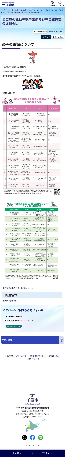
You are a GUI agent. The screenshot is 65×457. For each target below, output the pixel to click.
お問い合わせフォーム (13, 326)
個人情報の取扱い (54, 356)
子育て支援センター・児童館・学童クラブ (44, 10)
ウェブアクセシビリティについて (16, 356)
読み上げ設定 (59, 37)
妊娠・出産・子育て (25, 10)
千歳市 (8, 3)
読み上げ (47, 37)
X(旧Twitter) (24, 437)
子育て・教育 (14, 10)
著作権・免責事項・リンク (37, 356)
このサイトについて (33, 359)
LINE (40, 437)
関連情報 (11, 295)
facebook (32, 437)
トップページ (5, 10)
